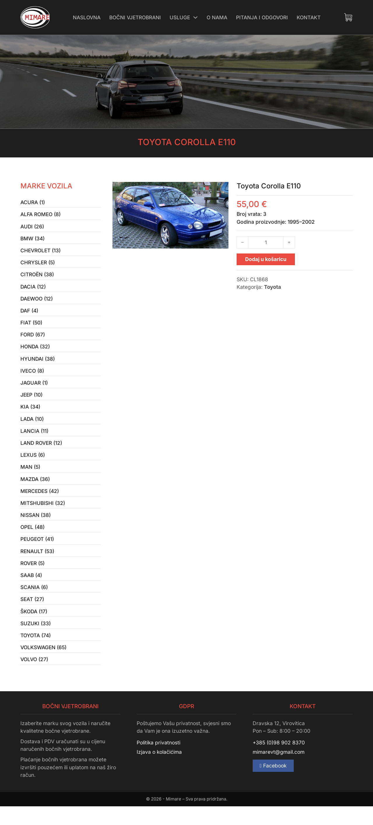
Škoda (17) (33, 628)
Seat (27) (32, 615)
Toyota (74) (35, 652)
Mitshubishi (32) (42, 515)
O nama (217, 17)
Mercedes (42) (40, 503)
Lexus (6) (32, 465)
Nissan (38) (35, 527)
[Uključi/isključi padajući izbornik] (195, 17)
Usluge (180, 17)
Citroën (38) (37, 278)
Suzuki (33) (35, 640)
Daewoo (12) (37, 302)
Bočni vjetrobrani (135, 17)
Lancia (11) (34, 440)
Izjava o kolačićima (159, 771)
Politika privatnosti (159, 761)
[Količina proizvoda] (265, 242)
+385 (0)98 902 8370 (279, 761)
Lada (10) (32, 428)
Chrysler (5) (37, 265)
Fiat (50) (31, 327)
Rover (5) (32, 578)
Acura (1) (32, 202)
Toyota (272, 287)
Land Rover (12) (41, 452)
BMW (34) (32, 240)
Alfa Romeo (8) (40, 215)
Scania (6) (34, 603)
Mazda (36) (35, 490)
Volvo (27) (34, 678)
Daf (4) (29, 315)
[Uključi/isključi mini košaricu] (348, 17)
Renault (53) (37, 565)
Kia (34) (30, 415)
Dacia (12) (33, 290)
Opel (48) (32, 540)
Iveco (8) (32, 377)
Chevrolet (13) (40, 252)
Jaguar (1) (34, 390)
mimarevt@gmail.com (279, 771)
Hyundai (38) (37, 365)
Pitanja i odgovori (262, 17)
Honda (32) (35, 353)
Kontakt (309, 17)
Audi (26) (32, 227)
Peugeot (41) (37, 553)
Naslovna (86, 17)
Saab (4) (31, 590)
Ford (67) (32, 340)
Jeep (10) (31, 403)
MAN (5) (30, 478)
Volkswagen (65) (43, 665)
